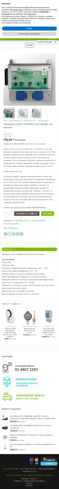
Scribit (34, 471)
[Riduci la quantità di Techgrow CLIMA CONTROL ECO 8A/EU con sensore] (4, 213)
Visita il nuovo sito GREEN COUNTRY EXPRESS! (29, 475)
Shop (5, 121)
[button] (8, 10)
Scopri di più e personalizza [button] (29, 259)
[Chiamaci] (56, 10)
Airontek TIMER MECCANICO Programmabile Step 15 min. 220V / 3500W (10, 332)
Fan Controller (43, 121)
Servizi (29, 485)
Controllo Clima (29, 121)
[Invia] (55, 3)
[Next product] (5, 135)
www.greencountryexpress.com (30, 30)
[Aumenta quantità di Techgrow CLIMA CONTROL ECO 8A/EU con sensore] (11, 213)
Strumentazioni (15, 121)
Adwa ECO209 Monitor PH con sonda (29, 330)
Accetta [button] (29, 254)
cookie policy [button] (31, 239)
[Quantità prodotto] (8, 213)
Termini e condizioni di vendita (29, 481)
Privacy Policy (29, 478)
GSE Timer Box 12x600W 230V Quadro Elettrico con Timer (49, 331)
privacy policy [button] (18, 235)
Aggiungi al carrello (26, 214)
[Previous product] (10, 135)
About (29, 483)
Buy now (47, 214)
